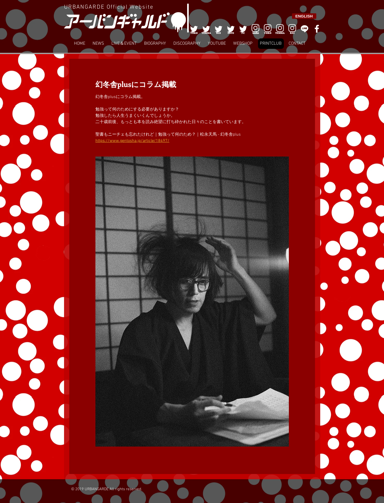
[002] (206, 29)
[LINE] (304, 29)
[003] (218, 29)
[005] (243, 29)
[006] (255, 29)
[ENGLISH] (304, 16)
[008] (292, 29)
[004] (231, 29)
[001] (194, 29)
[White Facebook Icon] (317, 29)
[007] (280, 29)
